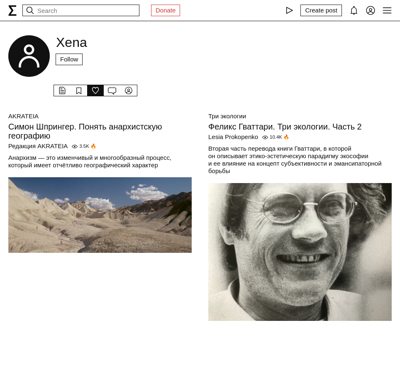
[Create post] (321, 10)
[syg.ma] (12, 10)
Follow (69, 59)
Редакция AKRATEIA (38, 145)
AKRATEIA (23, 116)
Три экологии (227, 116)
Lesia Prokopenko (233, 136)
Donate (166, 10)
